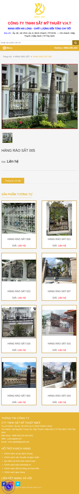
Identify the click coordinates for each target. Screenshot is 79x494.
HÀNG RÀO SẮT (22, 56)
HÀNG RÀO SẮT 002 (19, 395)
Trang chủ (7, 56)
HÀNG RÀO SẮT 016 (19, 343)
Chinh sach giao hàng (13, 472)
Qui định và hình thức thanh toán (18, 461)
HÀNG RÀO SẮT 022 (19, 291)
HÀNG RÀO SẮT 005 (42, 56)
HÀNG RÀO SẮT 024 (59, 395)
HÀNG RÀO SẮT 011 (59, 239)
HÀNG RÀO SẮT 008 (19, 239)
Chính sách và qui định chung (16, 453)
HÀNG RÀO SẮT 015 (59, 343)
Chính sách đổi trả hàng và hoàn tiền (20, 468)
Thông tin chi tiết (13, 181)
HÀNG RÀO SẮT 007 (59, 291)
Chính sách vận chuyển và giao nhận (20, 457)
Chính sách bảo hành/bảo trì (16, 464)
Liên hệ (12, 161)
